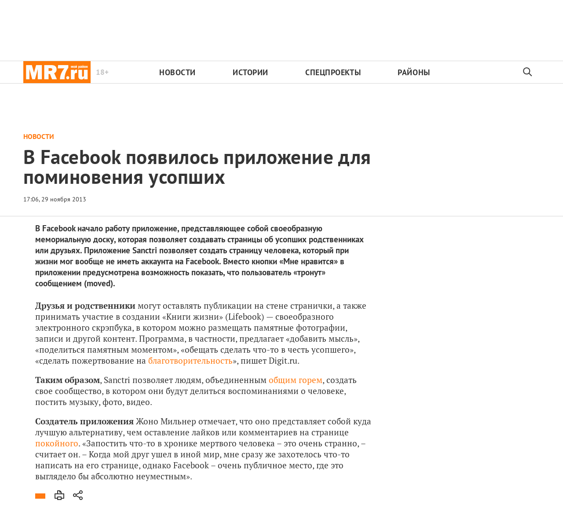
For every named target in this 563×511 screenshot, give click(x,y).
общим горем (295, 379)
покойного (56, 443)
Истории (250, 72)
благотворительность (190, 360)
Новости (177, 72)
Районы (414, 72)
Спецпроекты (333, 72)
